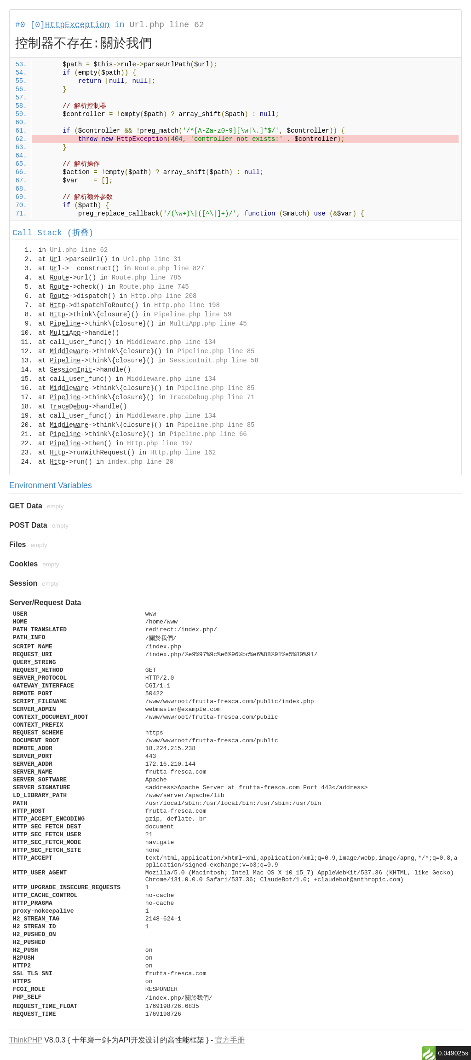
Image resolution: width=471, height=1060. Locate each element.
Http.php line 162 (183, 452)
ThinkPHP (25, 1040)
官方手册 (230, 1040)
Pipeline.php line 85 (215, 351)
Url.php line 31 (152, 259)
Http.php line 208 (164, 296)
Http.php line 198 (187, 305)
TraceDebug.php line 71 (212, 397)
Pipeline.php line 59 (192, 314)
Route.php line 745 (154, 287)
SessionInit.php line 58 (214, 360)
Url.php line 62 (166, 24)
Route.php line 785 (146, 277)
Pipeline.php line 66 (208, 434)
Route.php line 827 (169, 268)
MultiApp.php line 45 (208, 323)
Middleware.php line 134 (171, 342)
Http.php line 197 (160, 443)
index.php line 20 (140, 462)
